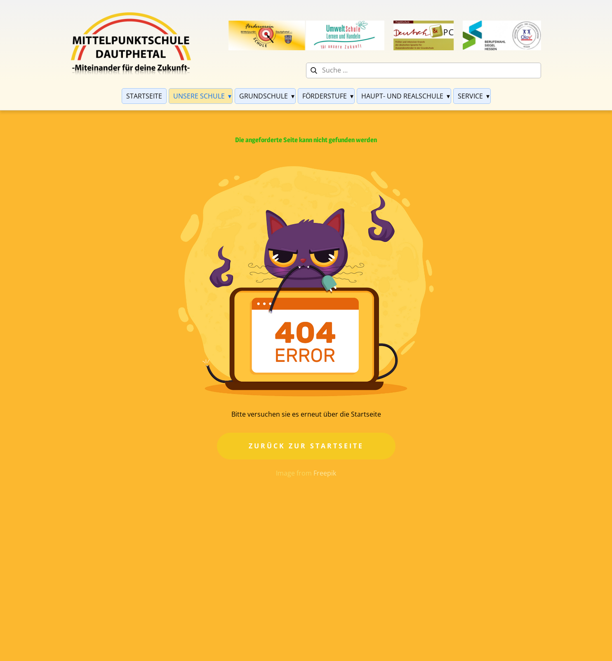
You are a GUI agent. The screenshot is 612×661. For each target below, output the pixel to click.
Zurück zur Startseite (306, 445)
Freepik (324, 473)
